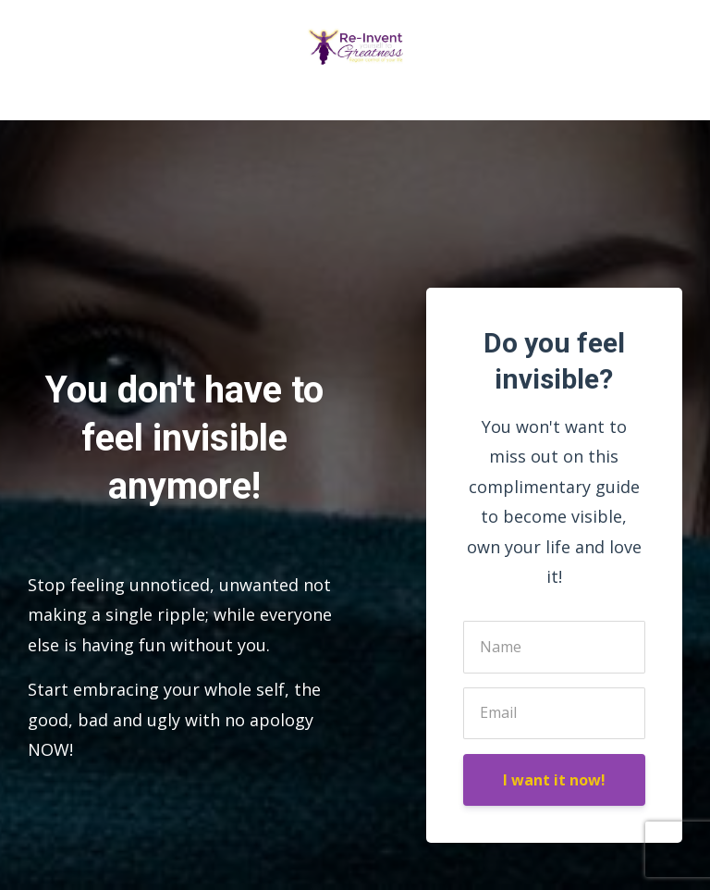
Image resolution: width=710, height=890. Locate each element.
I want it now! (554, 780)
